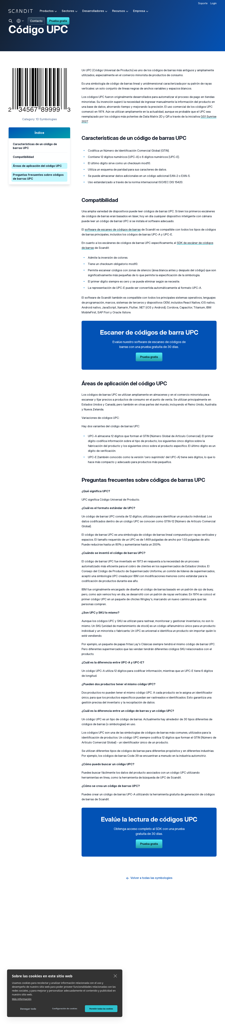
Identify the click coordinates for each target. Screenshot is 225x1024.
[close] (115, 976)
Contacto (36, 21)
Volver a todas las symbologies (149, 878)
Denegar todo (28, 1008)
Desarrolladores (95, 11)
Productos (48, 11)
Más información (21, 999)
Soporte (203, 3)
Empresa (141, 11)
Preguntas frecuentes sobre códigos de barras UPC (38, 177)
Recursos (120, 11)
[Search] (10, 21)
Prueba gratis (58, 21)
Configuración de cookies (64, 1008)
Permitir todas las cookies (101, 1009)
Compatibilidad (23, 157)
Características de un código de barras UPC (35, 146)
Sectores (70, 11)
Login (213, 3)
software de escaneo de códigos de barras (113, 229)
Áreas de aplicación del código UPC (37, 166)
